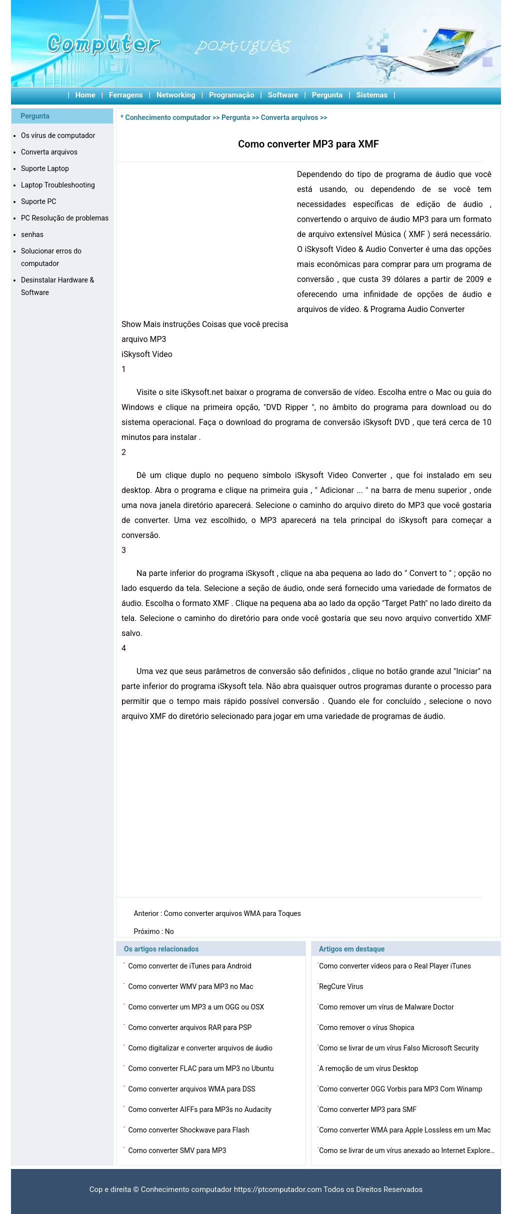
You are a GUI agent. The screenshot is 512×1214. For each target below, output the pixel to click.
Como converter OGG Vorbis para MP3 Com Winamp (401, 1089)
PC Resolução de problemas (64, 218)
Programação (231, 95)
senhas (32, 234)
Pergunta (327, 95)
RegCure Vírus (342, 986)
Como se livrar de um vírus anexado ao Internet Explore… (406, 1150)
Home (86, 95)
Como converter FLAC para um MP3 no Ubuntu (202, 1068)
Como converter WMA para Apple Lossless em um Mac (405, 1130)
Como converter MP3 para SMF (368, 1110)
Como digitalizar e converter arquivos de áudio (201, 1048)
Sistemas (372, 95)
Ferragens (126, 95)
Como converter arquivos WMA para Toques (233, 914)
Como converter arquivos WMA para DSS (192, 1089)
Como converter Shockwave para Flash (189, 1130)
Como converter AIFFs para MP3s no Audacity (200, 1110)
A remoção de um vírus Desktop (369, 1068)
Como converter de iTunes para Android (190, 966)
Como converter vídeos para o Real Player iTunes (395, 966)
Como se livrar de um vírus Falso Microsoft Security (399, 1048)
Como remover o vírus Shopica (367, 1028)
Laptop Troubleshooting (58, 185)
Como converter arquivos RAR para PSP (190, 1028)
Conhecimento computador (168, 118)
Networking (176, 95)
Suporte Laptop (45, 168)
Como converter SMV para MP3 (178, 1150)
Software (283, 95)
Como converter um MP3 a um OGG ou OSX (197, 1007)
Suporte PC (38, 202)
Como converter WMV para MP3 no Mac (191, 986)
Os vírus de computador (58, 136)
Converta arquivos (49, 152)
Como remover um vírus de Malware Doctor (387, 1007)
